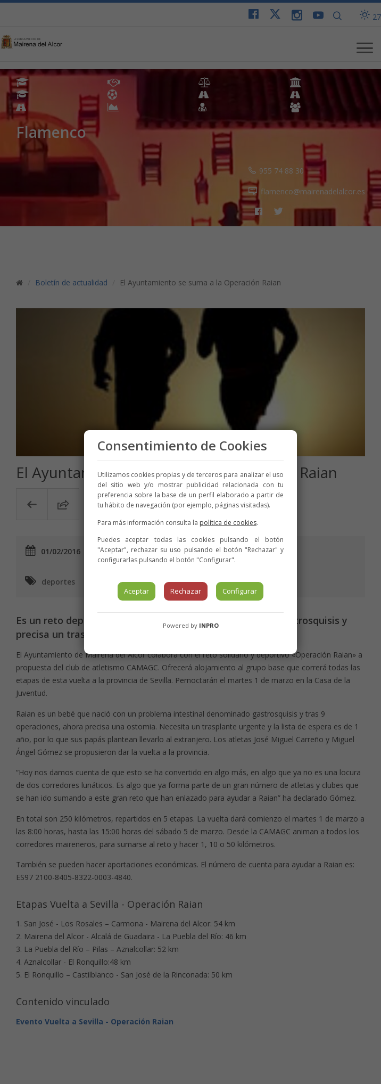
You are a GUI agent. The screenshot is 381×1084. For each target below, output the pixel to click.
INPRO (209, 625)
